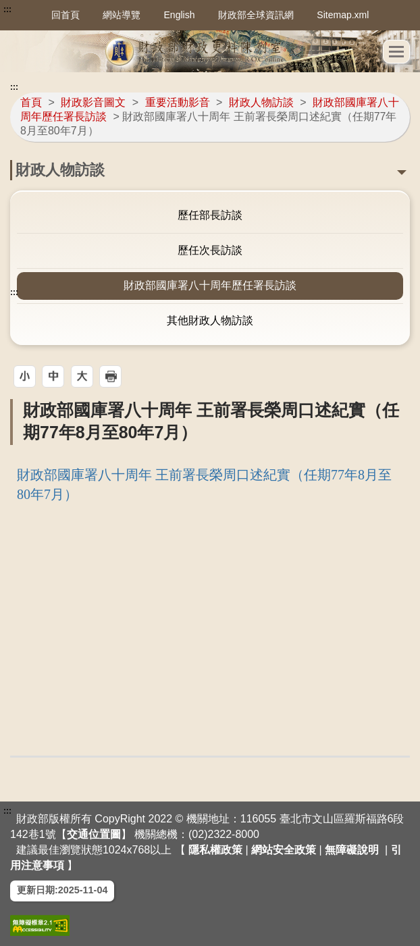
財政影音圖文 (93, 102)
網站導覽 (121, 14)
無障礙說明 (352, 850)
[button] (25, 376)
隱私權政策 (215, 850)
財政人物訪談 (261, 102)
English (179, 14)
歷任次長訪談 (210, 250)
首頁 (31, 102)
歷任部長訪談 (210, 215)
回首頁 (65, 14)
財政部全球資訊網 (256, 14)
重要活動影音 (177, 102)
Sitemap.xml (343, 14)
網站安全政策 (283, 850)
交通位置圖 (94, 834)
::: (7, 9)
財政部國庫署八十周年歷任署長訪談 (210, 285)
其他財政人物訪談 (210, 320)
